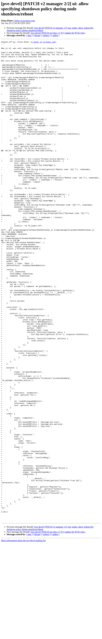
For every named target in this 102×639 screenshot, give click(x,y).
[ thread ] (37, 35)
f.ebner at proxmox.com (24, 20)
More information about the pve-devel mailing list (23, 636)
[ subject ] (46, 35)
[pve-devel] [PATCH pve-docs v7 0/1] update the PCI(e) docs (58, 33)
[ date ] (29, 35)
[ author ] (55, 35)
